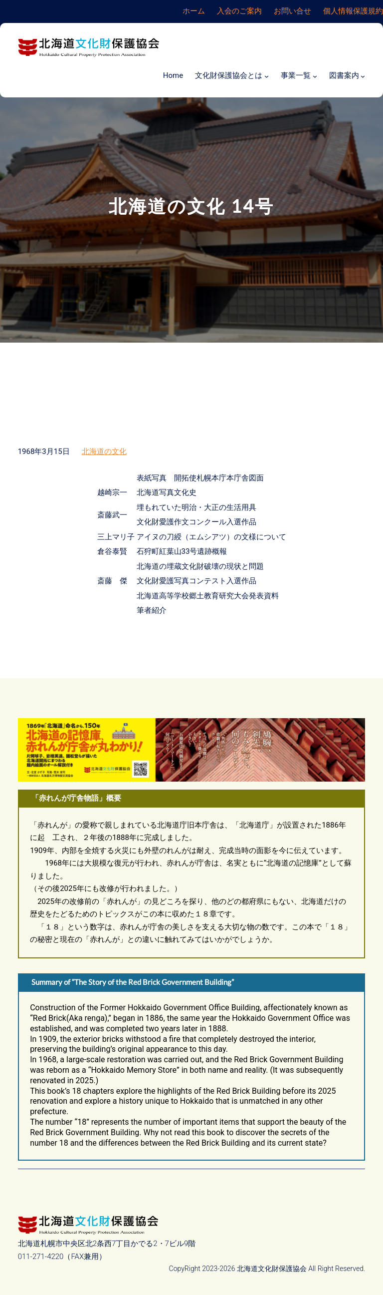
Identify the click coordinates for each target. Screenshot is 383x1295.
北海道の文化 (104, 451)
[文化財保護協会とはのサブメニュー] (266, 75)
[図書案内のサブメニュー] (363, 75)
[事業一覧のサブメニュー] (315, 75)
